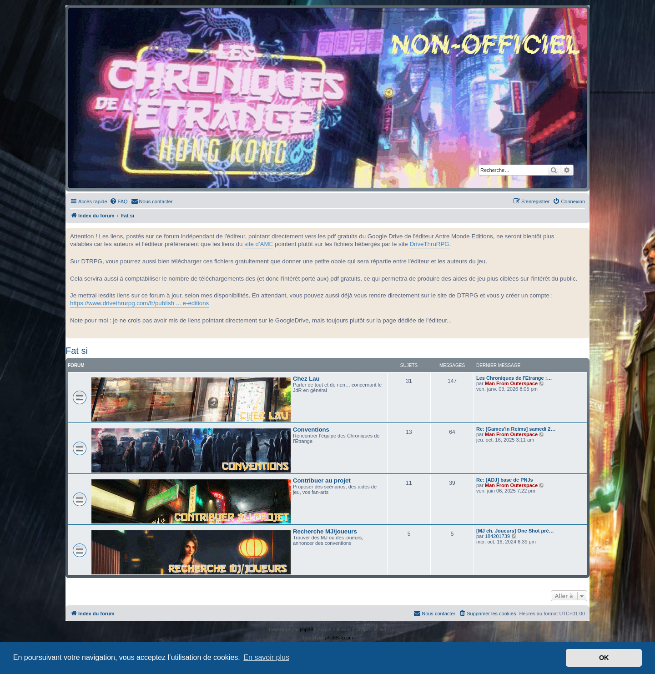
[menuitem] (119, 201)
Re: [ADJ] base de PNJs (504, 480)
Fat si (77, 351)
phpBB (306, 629)
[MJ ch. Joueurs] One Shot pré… (515, 530)
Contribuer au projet (322, 480)
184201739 (497, 536)
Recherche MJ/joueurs (325, 531)
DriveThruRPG (429, 244)
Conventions (311, 429)
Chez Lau (306, 378)
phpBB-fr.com (339, 637)
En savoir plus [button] (266, 657)
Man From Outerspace (511, 383)
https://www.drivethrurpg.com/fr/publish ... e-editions (139, 303)
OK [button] (604, 657)
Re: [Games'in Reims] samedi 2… (515, 429)
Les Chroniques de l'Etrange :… (514, 378)
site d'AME (258, 244)
